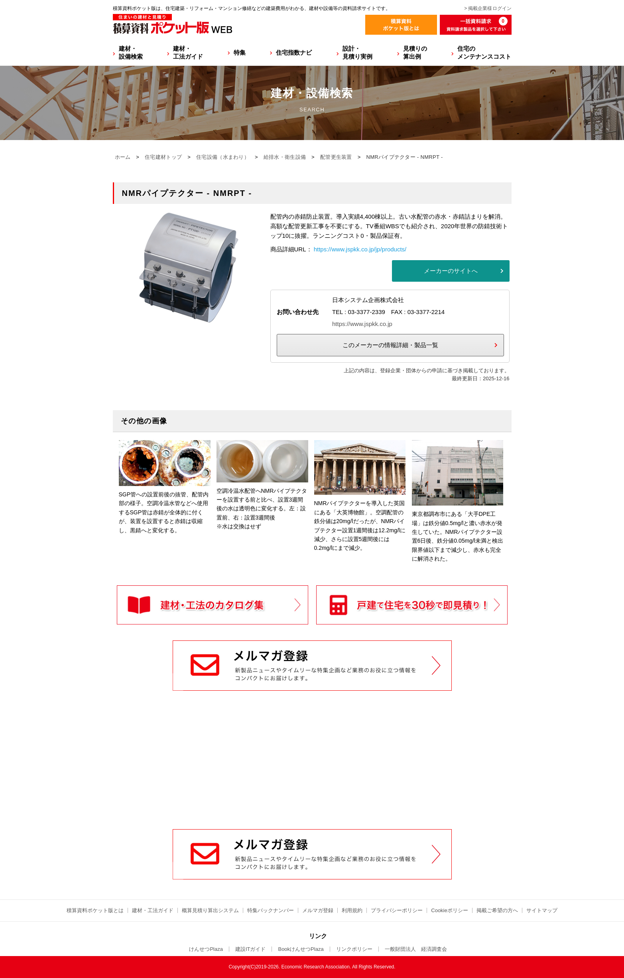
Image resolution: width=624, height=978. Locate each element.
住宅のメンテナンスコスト (484, 52)
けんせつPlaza (206, 949)
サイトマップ (541, 910)
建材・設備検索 (131, 52)
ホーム (123, 157)
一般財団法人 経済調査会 (416, 949)
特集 (240, 52)
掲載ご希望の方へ (497, 910)
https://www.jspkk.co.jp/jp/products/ (360, 249)
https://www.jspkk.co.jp (362, 323)
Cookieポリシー (449, 910)
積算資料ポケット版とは (95, 910)
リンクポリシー (354, 949)
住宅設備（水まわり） (222, 157)
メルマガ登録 (317, 910)
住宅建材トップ (163, 157)
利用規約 (352, 910)
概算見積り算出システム (210, 910)
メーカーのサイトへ (451, 270)
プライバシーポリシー (397, 910)
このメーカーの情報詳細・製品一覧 (390, 345)
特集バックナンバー (270, 910)
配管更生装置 (336, 157)
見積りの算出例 (415, 52)
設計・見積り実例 (357, 52)
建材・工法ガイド (188, 52)
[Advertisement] (312, 768)
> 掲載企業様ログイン (487, 8)
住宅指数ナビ (294, 52)
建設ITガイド (250, 949)
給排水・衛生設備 (285, 157)
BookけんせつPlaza (300, 949)
